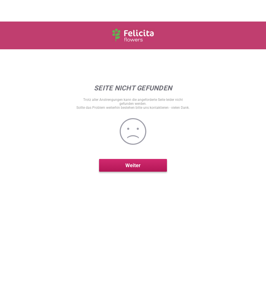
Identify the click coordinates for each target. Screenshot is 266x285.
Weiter (133, 165)
